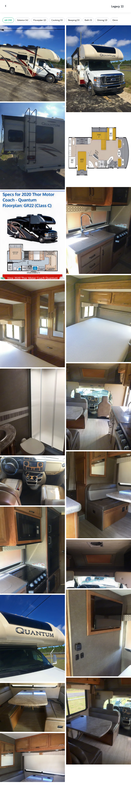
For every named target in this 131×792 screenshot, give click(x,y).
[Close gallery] (5, 5)
